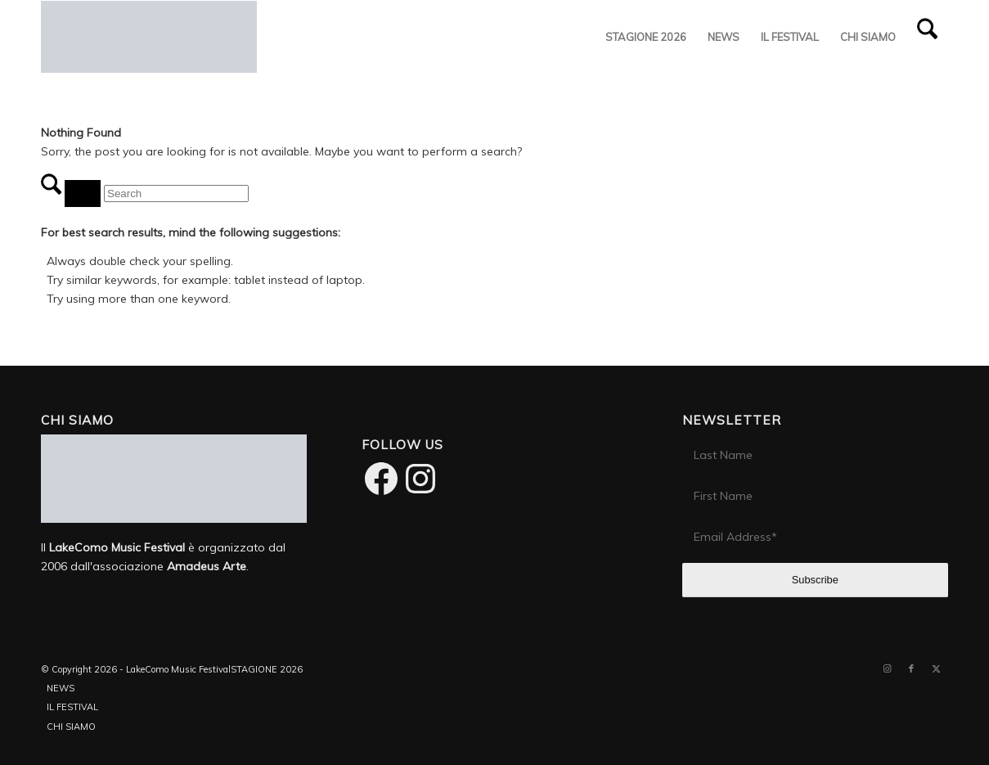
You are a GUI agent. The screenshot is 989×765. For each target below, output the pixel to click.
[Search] (927, 37)
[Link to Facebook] (911, 668)
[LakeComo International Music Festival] (149, 37)
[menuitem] (646, 37)
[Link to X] (936, 668)
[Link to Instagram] (886, 668)
